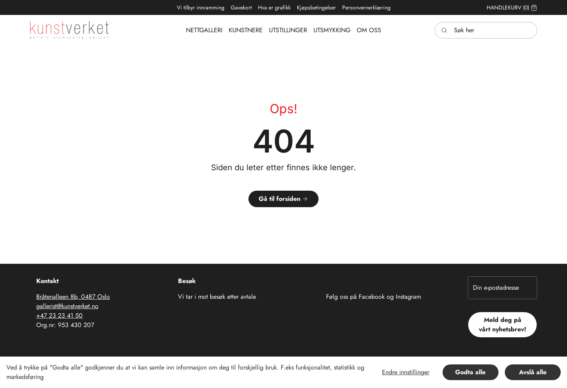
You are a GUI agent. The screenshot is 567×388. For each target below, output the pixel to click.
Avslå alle (533, 372)
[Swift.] (69, 30)
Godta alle (470, 372)
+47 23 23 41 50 (59, 315)
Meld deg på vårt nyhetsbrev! (502, 324)
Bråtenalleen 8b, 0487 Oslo (73, 296)
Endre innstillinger (405, 372)
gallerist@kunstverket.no (67, 306)
